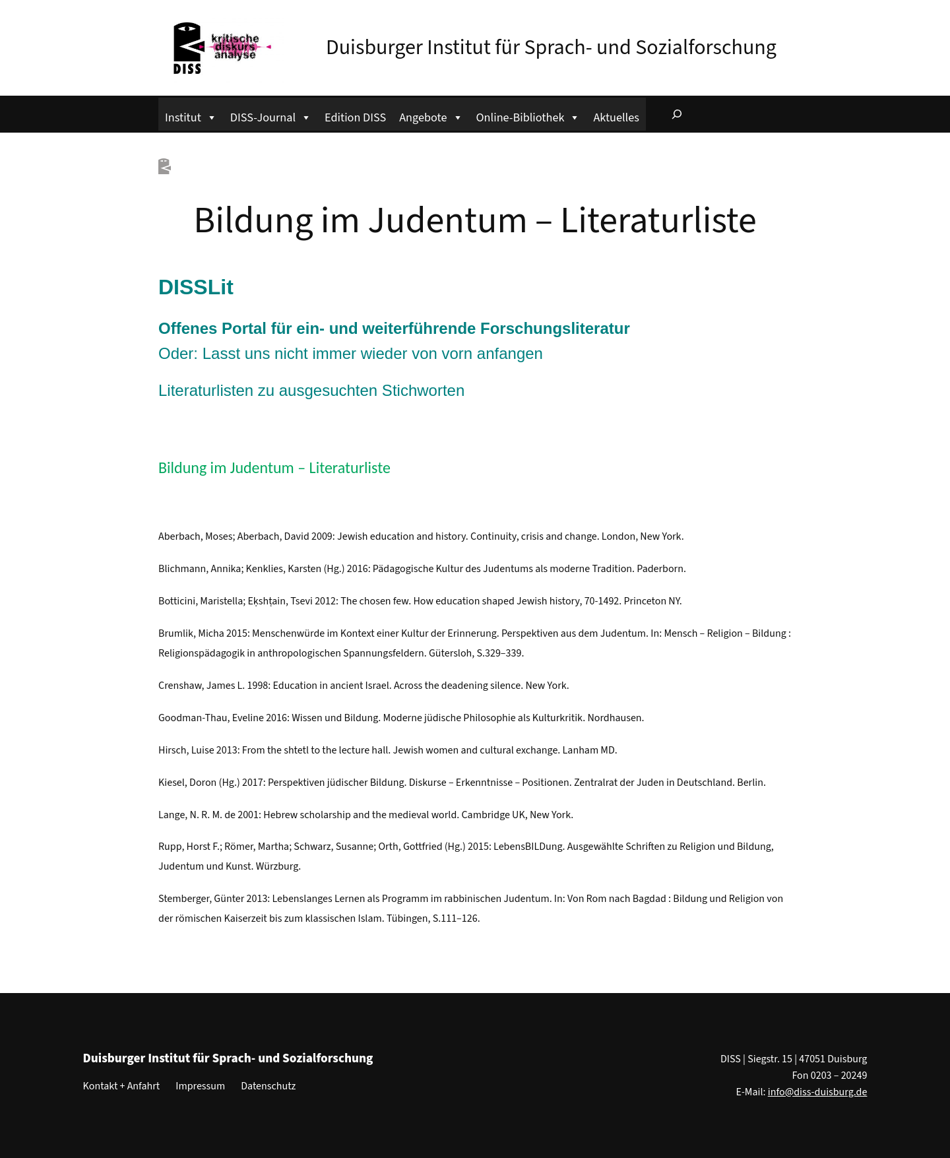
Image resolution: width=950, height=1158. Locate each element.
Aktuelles (616, 117)
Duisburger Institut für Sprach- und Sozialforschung (551, 47)
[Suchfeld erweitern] (676, 114)
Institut (191, 116)
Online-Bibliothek (528, 116)
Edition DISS (355, 117)
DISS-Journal (270, 116)
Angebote (430, 116)
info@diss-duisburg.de (818, 1092)
